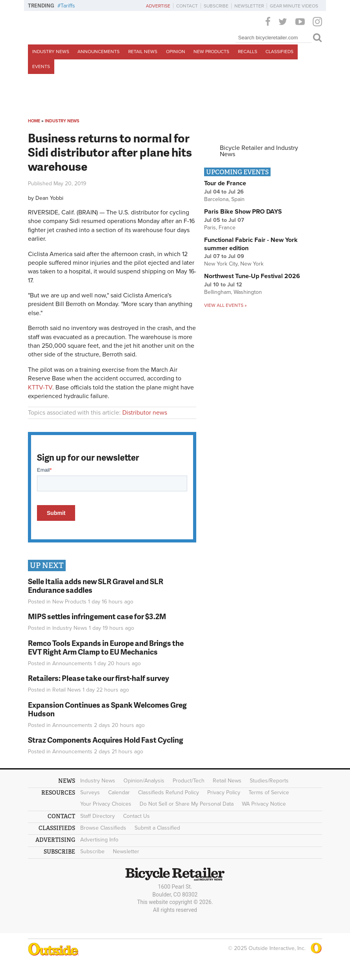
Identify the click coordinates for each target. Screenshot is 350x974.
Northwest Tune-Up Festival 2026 (252, 276)
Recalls (247, 51)
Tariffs (68, 5)
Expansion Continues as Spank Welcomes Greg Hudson (107, 709)
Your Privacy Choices (105, 804)
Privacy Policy (223, 792)
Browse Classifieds (103, 828)
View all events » (225, 305)
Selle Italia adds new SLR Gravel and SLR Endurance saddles (95, 586)
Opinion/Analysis (143, 780)
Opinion (175, 51)
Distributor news (144, 413)
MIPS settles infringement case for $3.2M (97, 616)
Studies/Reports (269, 780)
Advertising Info (99, 839)
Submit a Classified (157, 828)
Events (41, 66)
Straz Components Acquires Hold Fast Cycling (105, 739)
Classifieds (279, 51)
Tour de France (225, 183)
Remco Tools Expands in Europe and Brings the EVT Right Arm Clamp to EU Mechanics (106, 647)
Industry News (50, 51)
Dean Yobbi (49, 198)
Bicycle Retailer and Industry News (259, 151)
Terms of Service (269, 792)
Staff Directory (97, 816)
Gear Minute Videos (294, 6)
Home (34, 121)
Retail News (142, 51)
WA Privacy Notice (264, 804)
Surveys (90, 792)
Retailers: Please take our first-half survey (98, 678)
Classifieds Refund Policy (168, 792)
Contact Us (136, 816)
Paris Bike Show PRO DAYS (243, 212)
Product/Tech (188, 780)
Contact (187, 6)
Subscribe (216, 6)
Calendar (119, 792)
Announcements (98, 51)
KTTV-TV (40, 387)
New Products (211, 51)
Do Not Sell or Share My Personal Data (187, 804)
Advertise (158, 6)
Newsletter (249, 6)
